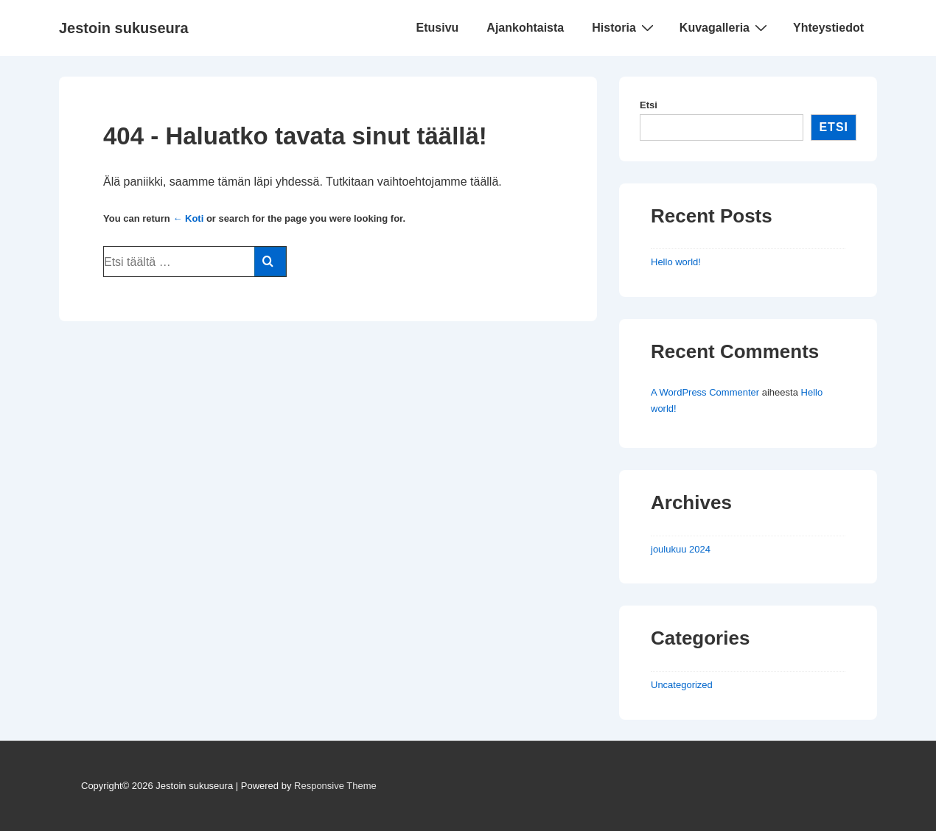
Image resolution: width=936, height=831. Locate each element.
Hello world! (676, 261)
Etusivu (437, 27)
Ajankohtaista (525, 27)
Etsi (648, 105)
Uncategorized (682, 684)
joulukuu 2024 (680, 549)
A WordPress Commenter (705, 392)
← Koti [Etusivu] (187, 218)
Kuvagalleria (725, 27)
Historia (624, 27)
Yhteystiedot (828, 27)
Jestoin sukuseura (124, 28)
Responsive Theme (335, 785)
